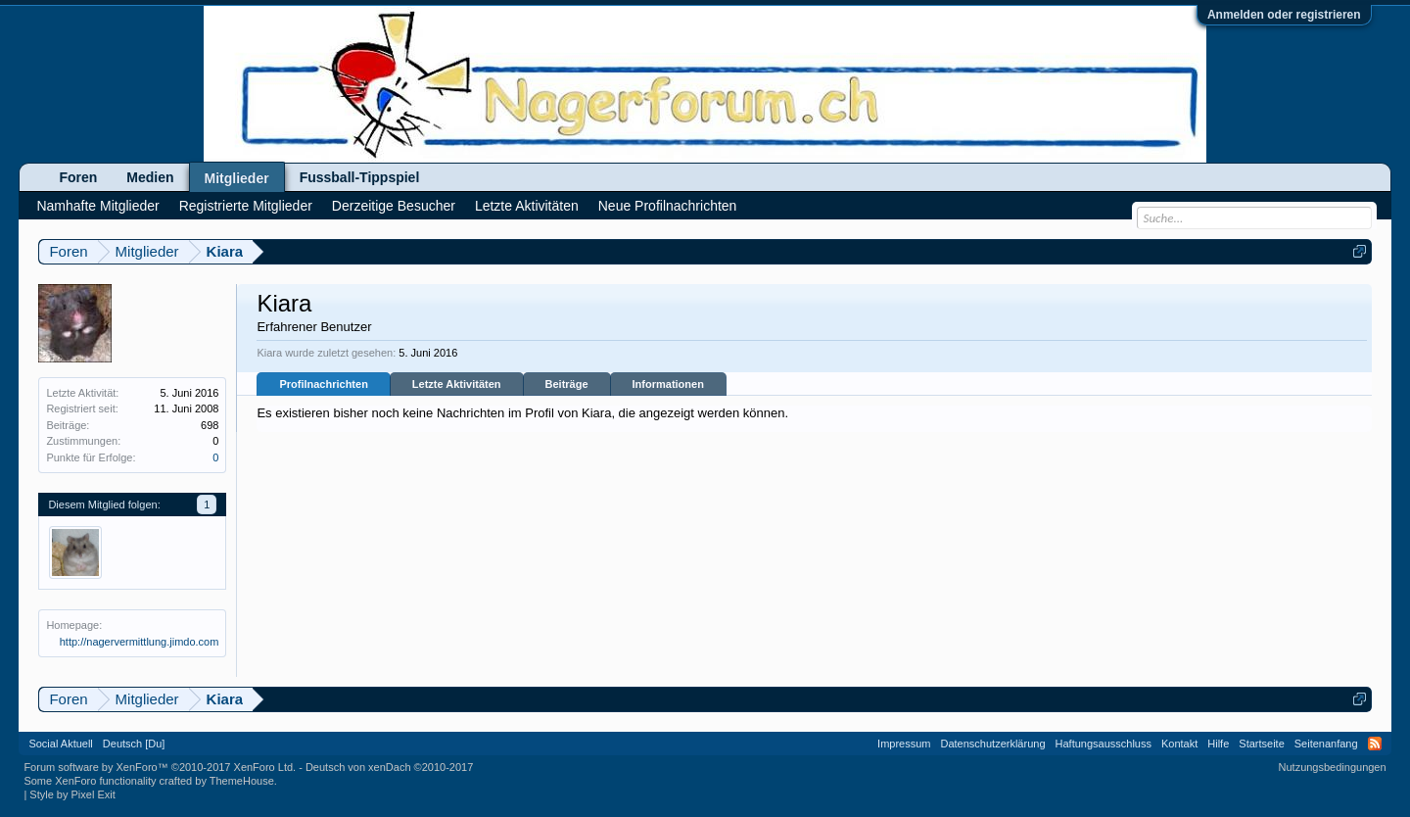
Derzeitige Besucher (393, 206)
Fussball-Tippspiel (360, 177)
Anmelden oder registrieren (1284, 15)
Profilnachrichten (323, 384)
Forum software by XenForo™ (160, 767)
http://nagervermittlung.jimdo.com (139, 642)
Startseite (1261, 743)
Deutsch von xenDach (389, 767)
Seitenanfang (1326, 743)
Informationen (668, 384)
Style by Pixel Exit (72, 794)
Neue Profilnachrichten (667, 206)
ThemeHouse (242, 781)
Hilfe (1218, 743)
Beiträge (566, 384)
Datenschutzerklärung (993, 743)
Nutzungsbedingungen (1332, 767)
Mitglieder (237, 178)
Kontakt (1179, 743)
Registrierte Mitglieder (245, 206)
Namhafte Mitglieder (97, 206)
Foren (78, 177)
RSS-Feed (1375, 743)
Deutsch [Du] (134, 743)
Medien (149, 177)
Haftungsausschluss (1104, 743)
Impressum (903, 743)
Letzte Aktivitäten (456, 384)
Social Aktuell (60, 743)
